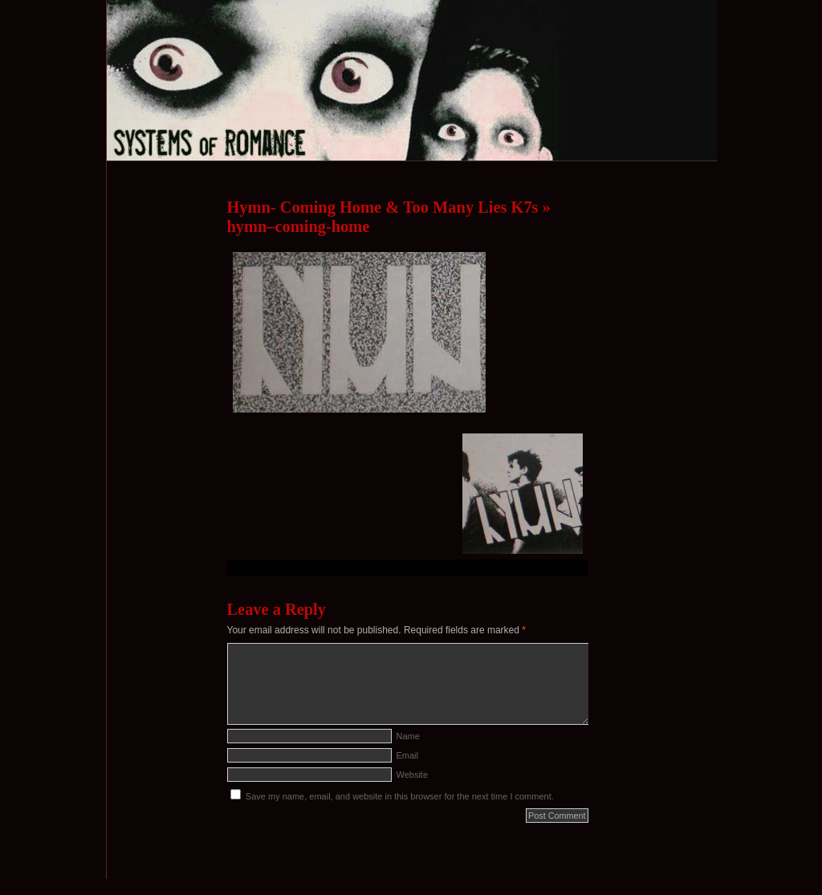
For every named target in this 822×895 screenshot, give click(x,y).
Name (408, 736)
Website (413, 774)
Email (408, 755)
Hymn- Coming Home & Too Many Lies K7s (383, 207)
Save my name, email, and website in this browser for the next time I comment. (400, 796)
